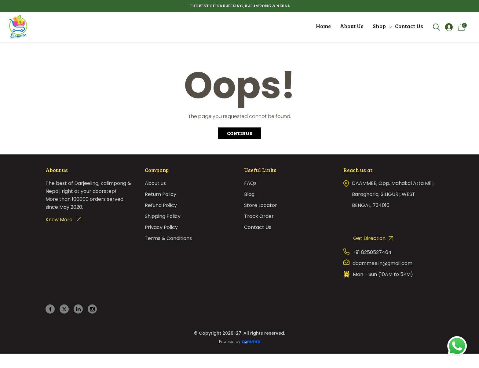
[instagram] (92, 309)
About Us (352, 26)
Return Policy (160, 194)
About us (155, 183)
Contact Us (409, 26)
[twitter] (64, 309)
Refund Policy (161, 205)
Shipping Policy (163, 216)
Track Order (259, 216)
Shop (379, 26)
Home (323, 26)
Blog (249, 194)
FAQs (250, 183)
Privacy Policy (161, 227)
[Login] (449, 27)
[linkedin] (78, 309)
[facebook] (50, 309)
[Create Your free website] (251, 341)
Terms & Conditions (168, 238)
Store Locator (260, 205)
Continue (239, 133)
